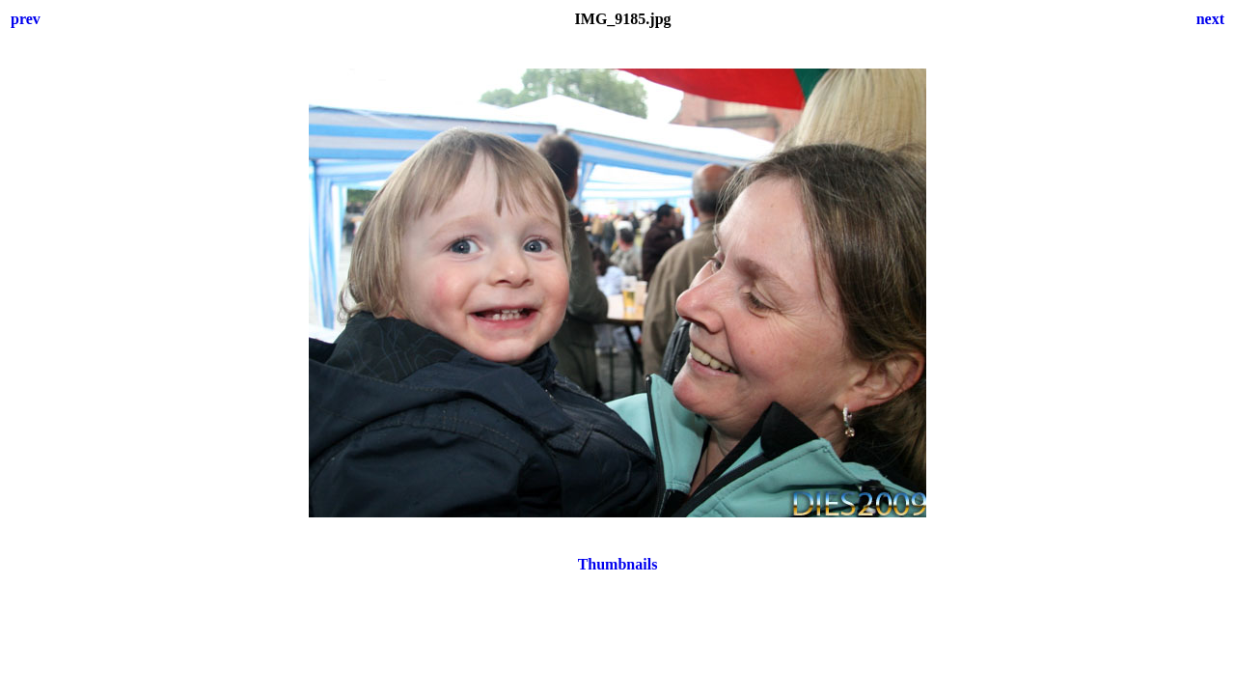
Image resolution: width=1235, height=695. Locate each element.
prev (26, 19)
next (1210, 19)
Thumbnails (618, 564)
